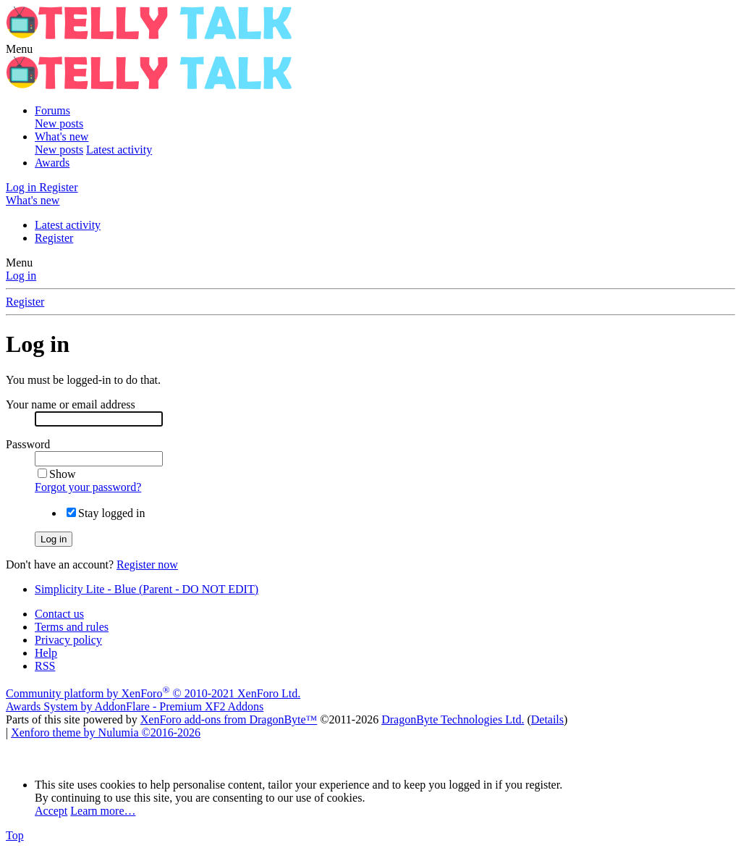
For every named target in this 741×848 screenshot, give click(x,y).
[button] (19, 49)
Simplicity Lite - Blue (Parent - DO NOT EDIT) (146, 589)
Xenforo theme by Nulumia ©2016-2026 (105, 732)
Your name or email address (70, 404)
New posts (59, 123)
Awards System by (134, 706)
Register (54, 238)
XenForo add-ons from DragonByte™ (229, 719)
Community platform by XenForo (153, 693)
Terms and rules (72, 627)
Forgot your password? (88, 487)
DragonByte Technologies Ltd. (452, 719)
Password (28, 444)
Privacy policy (68, 640)
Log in (21, 275)
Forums (52, 110)
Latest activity (119, 149)
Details (547, 719)
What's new (61, 136)
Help (46, 653)
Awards (52, 162)
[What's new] (32, 200)
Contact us (59, 614)
